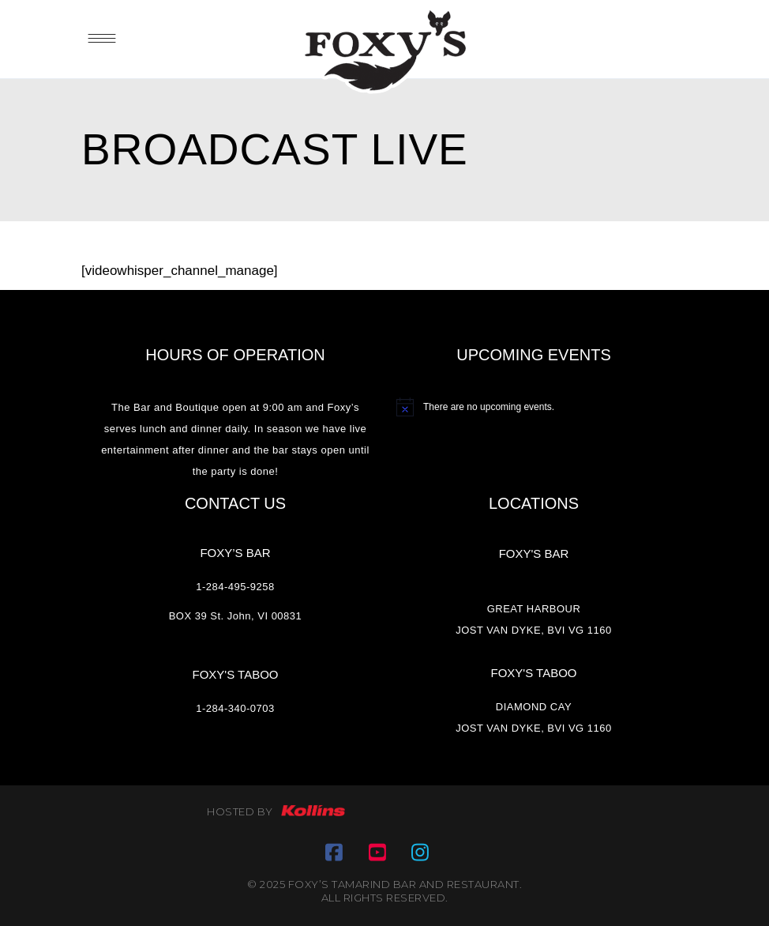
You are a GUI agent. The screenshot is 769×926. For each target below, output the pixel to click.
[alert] (533, 406)
